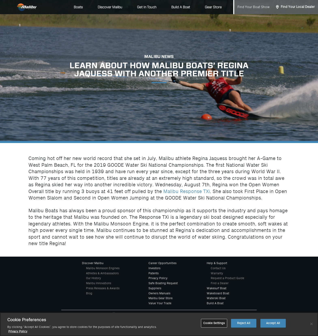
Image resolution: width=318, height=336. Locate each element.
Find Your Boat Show (253, 7)
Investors (154, 268)
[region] (159, 324)
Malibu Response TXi (186, 191)
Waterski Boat (216, 298)
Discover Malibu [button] (110, 7)
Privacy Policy (158, 278)
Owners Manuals (159, 293)
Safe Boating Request (163, 283)
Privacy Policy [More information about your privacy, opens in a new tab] (17, 331)
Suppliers (154, 288)
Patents (153, 273)
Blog (89, 293)
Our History (93, 278)
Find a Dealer (220, 283)
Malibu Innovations (98, 283)
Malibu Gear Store (160, 298)
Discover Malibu (92, 263)
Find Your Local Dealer (298, 7)
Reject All (243, 323)
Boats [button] (78, 7)
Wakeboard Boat (218, 293)
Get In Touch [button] (146, 7)
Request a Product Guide (227, 278)
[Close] (311, 323)
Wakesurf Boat (216, 288)
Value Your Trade (159, 303)
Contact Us (218, 268)
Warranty (217, 273)
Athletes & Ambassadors (102, 273)
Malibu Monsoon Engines (102, 268)
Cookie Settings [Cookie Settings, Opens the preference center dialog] (214, 323)
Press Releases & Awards (102, 288)
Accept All (273, 323)
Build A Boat (180, 7)
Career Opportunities (162, 263)
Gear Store (213, 7)
